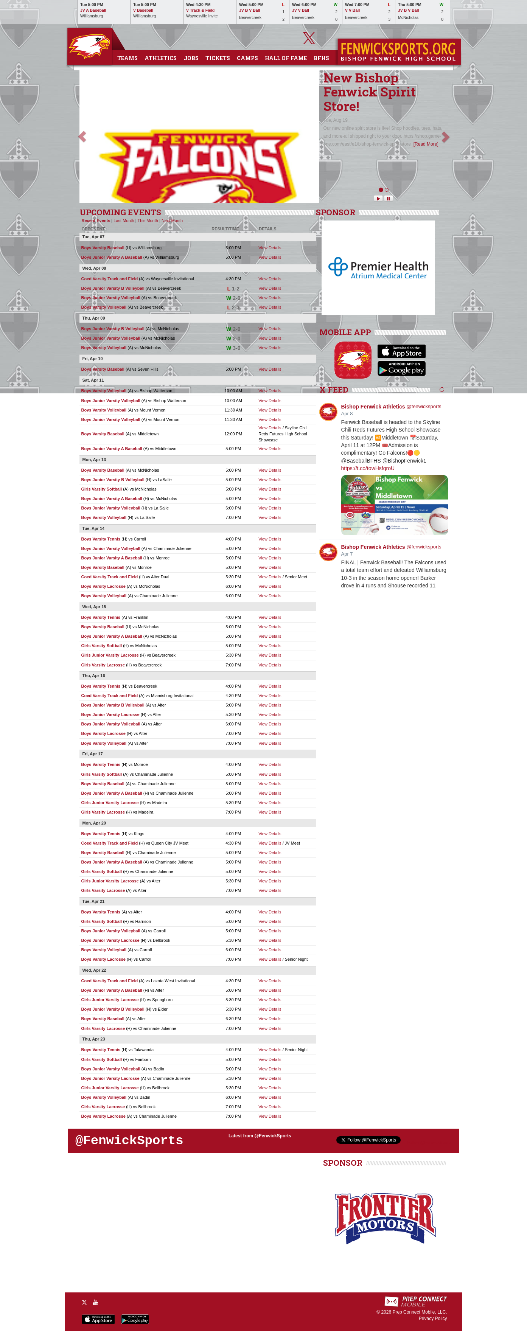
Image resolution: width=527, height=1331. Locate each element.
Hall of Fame (286, 58)
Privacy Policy (433, 1318)
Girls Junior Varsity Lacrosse (110, 655)
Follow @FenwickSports (429, 1142)
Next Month (172, 220)
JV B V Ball (249, 10)
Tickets (217, 58)
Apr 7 (347, 554)
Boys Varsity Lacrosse (103, 586)
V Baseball (143, 10)
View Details (269, 247)
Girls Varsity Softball (101, 489)
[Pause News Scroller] (388, 198)
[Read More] (426, 144)
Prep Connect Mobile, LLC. (419, 1312)
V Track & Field (200, 10)
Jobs (191, 58)
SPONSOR (335, 212)
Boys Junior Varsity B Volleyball (113, 288)
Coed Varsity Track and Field (109, 278)
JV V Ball (300, 10)
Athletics (161, 58)
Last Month (123, 220)
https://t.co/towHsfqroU (368, 468)
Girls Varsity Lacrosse (103, 665)
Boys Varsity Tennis (101, 539)
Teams (127, 58)
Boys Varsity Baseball (102, 247)
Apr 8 (347, 413)
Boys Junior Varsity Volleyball (110, 297)
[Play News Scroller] (378, 198)
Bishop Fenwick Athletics (373, 407)
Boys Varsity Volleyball (104, 307)
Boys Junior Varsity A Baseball (111, 257)
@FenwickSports (129, 1141)
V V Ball (352, 10)
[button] (82, 136)
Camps (247, 58)
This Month (148, 220)
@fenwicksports (424, 406)
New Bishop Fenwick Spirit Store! (369, 91)
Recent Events (96, 220)
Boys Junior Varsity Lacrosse (110, 714)
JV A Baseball (93, 10)
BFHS (321, 58)
